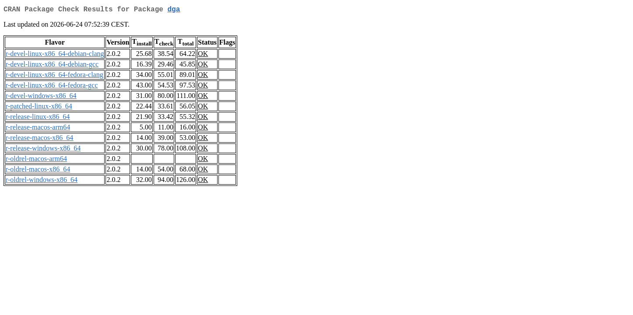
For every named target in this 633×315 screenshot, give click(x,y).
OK (203, 55)
